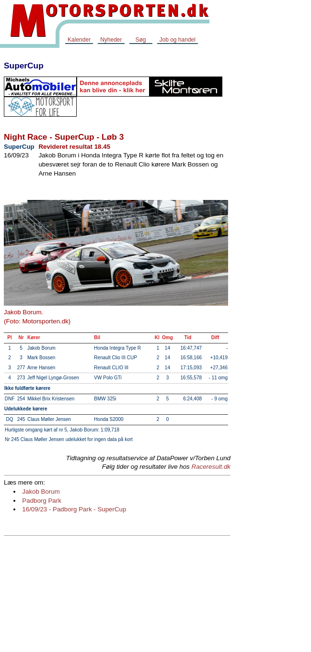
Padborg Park (41, 500)
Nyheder (111, 39)
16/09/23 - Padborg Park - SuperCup (74, 509)
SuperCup (24, 65)
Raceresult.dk (211, 466)
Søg (140, 39)
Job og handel (178, 39)
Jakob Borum (41, 491)
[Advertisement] (272, 198)
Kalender (79, 39)
